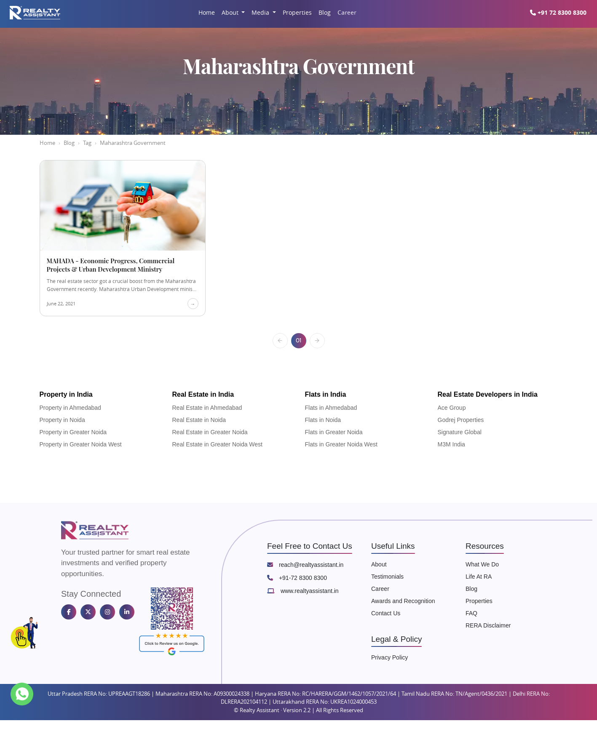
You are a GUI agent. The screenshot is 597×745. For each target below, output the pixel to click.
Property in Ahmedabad (70, 407)
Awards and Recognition (403, 601)
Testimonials (387, 576)
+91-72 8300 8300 (297, 577)
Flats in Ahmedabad (331, 407)
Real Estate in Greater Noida (210, 432)
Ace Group (452, 407)
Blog (325, 12)
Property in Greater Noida (73, 432)
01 (298, 340)
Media (261, 12)
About (231, 12)
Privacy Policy (389, 657)
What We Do (482, 564)
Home (206, 12)
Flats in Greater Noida (334, 432)
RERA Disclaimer (488, 625)
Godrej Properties (461, 420)
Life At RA (479, 576)
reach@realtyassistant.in (305, 564)
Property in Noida (62, 420)
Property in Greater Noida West (81, 444)
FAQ (471, 613)
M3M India (451, 444)
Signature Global (460, 432)
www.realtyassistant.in (303, 590)
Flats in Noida (323, 420)
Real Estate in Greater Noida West (217, 444)
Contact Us (385, 613)
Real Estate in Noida (199, 420)
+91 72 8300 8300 (561, 12)
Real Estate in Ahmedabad (207, 407)
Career (347, 12)
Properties (297, 12)
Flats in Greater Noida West (341, 444)
